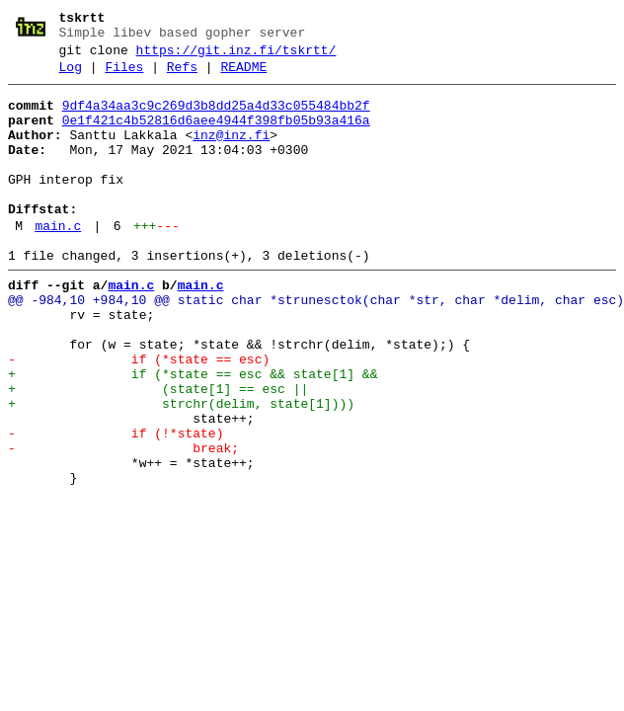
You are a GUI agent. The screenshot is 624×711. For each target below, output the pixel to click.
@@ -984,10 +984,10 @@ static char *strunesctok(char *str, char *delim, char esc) (316, 345)
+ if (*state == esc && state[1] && (192, 433)
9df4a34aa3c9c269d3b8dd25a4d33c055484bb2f (216, 117)
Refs (182, 76)
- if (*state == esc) (139, 416)
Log (70, 76)
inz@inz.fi (231, 153)
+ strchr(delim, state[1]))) (181, 469)
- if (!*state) (115, 505)
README (243, 76)
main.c (58, 262)
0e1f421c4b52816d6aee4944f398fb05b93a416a (216, 135)
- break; (123, 522)
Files (124, 76)
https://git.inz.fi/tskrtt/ (236, 56)
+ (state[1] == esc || (158, 451)
